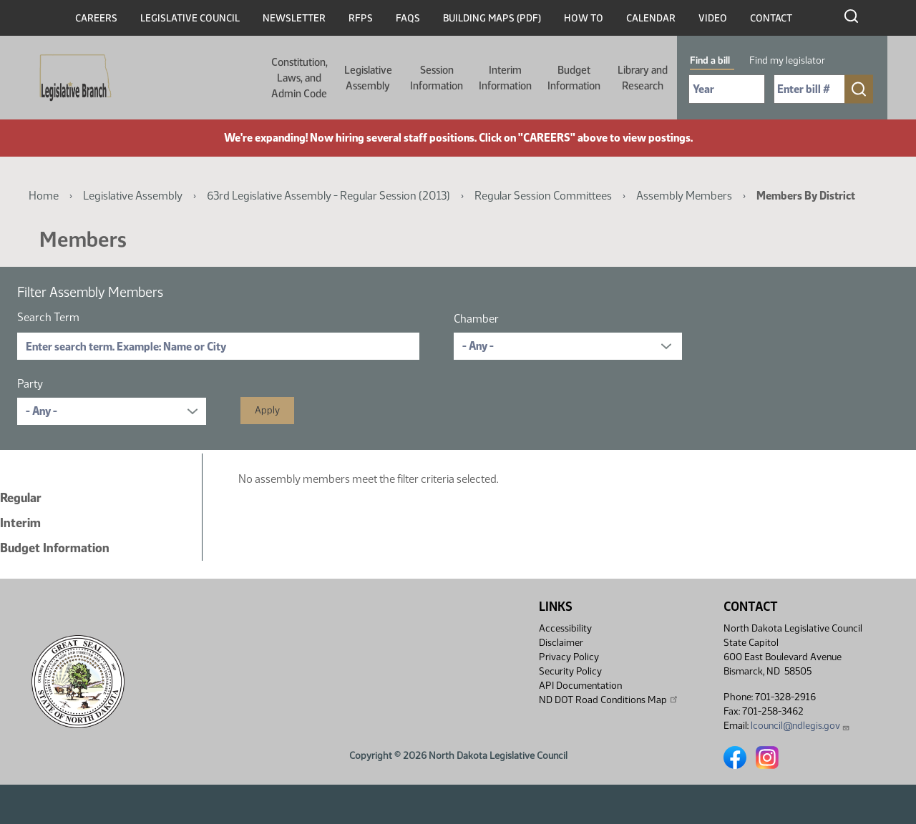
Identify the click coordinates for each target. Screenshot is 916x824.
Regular (21, 498)
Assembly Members (684, 195)
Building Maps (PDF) (492, 18)
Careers (96, 18)
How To (583, 18)
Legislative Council (190, 18)
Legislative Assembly (368, 78)
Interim (20, 523)
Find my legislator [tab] (787, 60)
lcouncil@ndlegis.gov (800, 726)
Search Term (48, 317)
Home (44, 195)
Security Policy (570, 671)
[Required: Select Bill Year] (726, 89)
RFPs (361, 18)
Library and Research (643, 78)
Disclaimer (561, 643)
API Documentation (580, 686)
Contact (771, 18)
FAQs (408, 18)
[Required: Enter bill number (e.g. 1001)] (809, 89)
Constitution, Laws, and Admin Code (299, 78)
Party (30, 384)
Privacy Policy (569, 657)
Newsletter (294, 18)
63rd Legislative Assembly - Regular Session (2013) (328, 195)
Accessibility (565, 628)
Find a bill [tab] (710, 60)
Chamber (476, 318)
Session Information (436, 78)
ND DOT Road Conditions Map (609, 699)
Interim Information (505, 78)
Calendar (651, 18)
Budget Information (573, 78)
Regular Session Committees (543, 195)
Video (712, 18)
